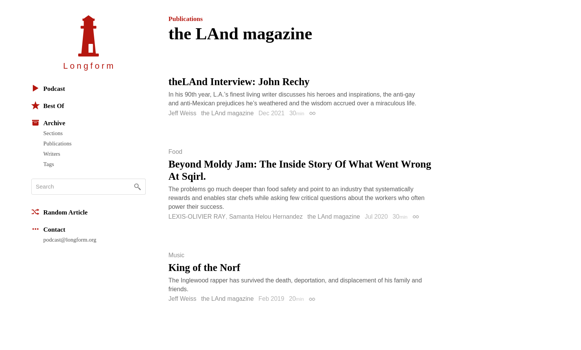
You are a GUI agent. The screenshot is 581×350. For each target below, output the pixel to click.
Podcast (48, 88)
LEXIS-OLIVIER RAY (197, 216)
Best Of (47, 105)
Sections (53, 133)
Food (175, 152)
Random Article (59, 212)
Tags (48, 164)
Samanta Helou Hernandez (266, 216)
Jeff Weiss (182, 113)
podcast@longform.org (70, 240)
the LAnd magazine (227, 113)
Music (177, 255)
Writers (51, 154)
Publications (57, 143)
